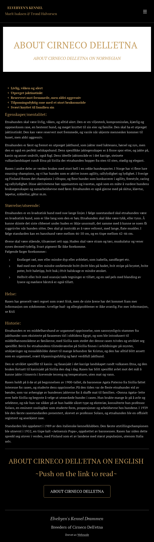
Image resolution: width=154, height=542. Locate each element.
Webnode (83, 535)
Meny (145, 11)
